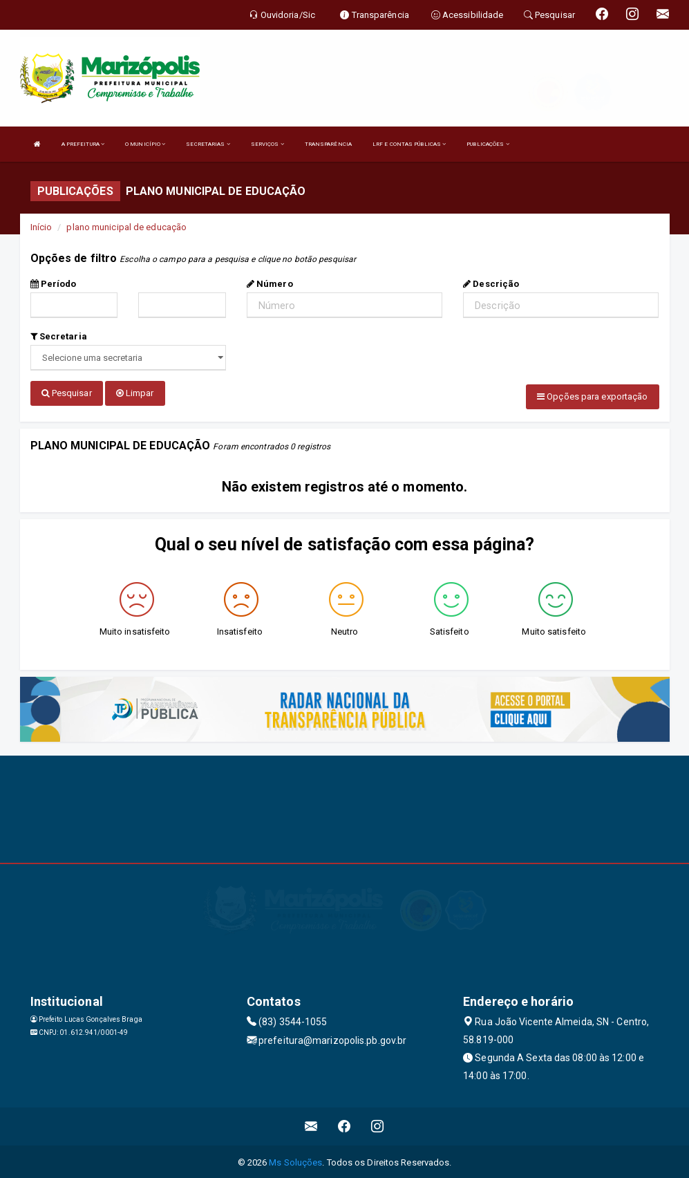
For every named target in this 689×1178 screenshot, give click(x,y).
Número (270, 284)
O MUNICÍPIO (145, 144)
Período (53, 284)
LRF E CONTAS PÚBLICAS (409, 144)
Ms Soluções (295, 1160)
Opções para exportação (592, 396)
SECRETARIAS (207, 144)
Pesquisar (66, 393)
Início (41, 227)
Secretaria (58, 336)
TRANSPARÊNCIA (328, 144)
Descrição (491, 284)
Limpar (135, 393)
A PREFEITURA (83, 144)
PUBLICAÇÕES (487, 144)
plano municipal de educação (126, 227)
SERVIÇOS (267, 144)
